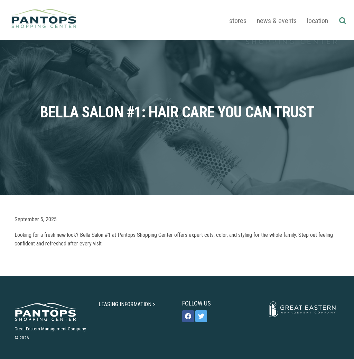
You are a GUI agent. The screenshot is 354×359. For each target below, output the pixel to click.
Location (317, 21)
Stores (237, 21)
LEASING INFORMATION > (127, 304)
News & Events (277, 21)
